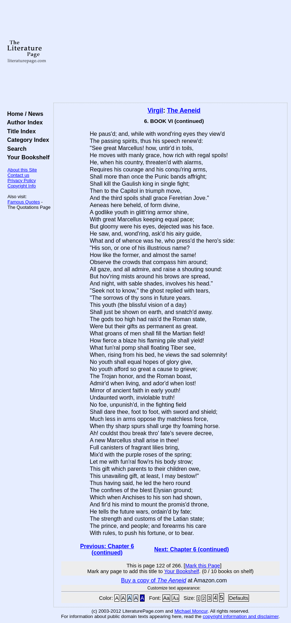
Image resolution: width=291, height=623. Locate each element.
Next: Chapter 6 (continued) (191, 549)
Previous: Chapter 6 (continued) (107, 549)
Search (15, 148)
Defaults (238, 598)
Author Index (23, 122)
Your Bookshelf (27, 157)
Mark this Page (202, 565)
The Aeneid (184, 110)
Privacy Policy (21, 180)
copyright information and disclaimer (241, 616)
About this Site (22, 170)
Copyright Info (21, 186)
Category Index (26, 140)
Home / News (23, 113)
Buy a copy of (153, 580)
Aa (166, 598)
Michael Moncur (191, 611)
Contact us (18, 175)
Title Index (20, 131)
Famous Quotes (23, 202)
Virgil (155, 110)
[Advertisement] (170, 52)
